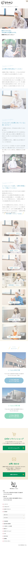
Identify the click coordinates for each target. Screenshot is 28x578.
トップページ (8, 506)
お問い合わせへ (14, 476)
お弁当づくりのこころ (10, 515)
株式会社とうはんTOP (4, 6)
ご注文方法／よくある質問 (11, 543)
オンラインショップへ (14, 449)
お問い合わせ (8, 561)
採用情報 (8, 6)
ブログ (6, 557)
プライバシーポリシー (10, 570)
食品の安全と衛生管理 (10, 539)
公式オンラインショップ (11, 552)
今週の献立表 (8, 535)
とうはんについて (9, 511)
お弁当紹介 (7, 519)
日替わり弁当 (14, 525)
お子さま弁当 (14, 529)
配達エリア (7, 548)
